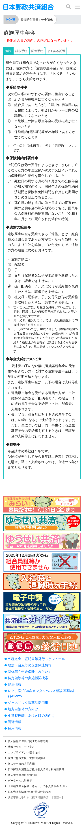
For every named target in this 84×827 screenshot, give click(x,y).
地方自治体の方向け (23, 709)
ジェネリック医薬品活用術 (28, 703)
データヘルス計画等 (20, 780)
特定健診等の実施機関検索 (28, 678)
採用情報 (14, 728)
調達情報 (14, 722)
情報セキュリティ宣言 (21, 746)
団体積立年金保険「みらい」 (30, 672)
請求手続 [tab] (21, 51)
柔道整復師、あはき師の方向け (31, 715)
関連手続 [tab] (37, 51)
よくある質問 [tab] (56, 51)
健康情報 (14, 684)
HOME (10, 19)
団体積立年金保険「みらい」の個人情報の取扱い (37, 786)
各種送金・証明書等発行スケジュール (36, 659)
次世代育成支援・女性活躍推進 (26, 758)
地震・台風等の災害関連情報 (30, 665)
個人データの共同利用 (21, 763)
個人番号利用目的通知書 (22, 775)
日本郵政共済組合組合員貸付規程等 (29, 791)
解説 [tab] (8, 51)
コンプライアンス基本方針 (24, 752)
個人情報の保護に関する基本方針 (28, 741)
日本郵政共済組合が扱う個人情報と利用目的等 (36, 769)
